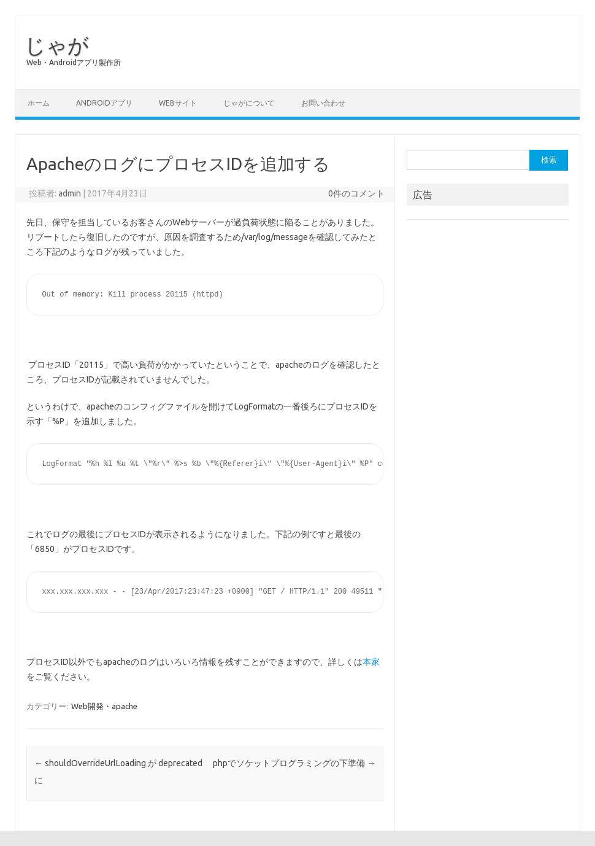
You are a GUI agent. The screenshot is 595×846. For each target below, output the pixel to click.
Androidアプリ (104, 103)
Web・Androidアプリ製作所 (73, 62)
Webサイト (178, 103)
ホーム (39, 103)
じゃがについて (249, 103)
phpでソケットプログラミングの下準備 (294, 763)
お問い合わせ (323, 103)
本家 (371, 662)
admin (69, 193)
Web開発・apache (104, 706)
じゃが (57, 44)
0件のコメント (356, 193)
